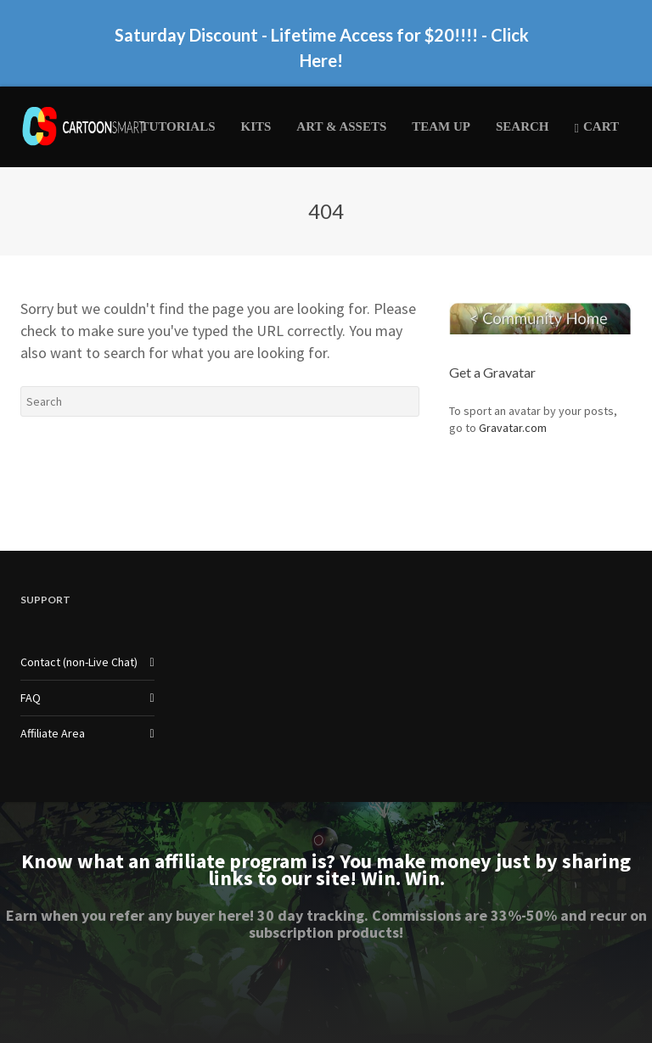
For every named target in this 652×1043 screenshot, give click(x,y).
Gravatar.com (513, 427)
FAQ (30, 697)
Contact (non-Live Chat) (79, 662)
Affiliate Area (52, 733)
